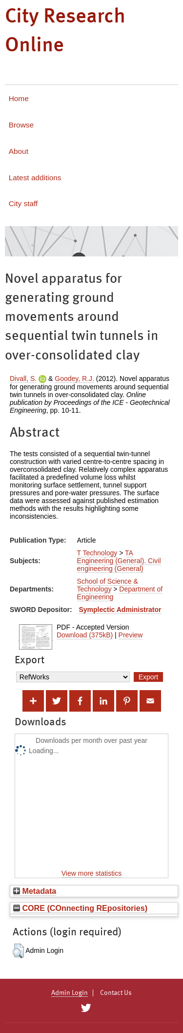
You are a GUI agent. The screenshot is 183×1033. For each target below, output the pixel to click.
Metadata (34, 890)
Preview (131, 635)
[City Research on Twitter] (86, 1008)
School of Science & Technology (107, 585)
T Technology (97, 553)
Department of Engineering (120, 593)
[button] (18, 951)
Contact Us (116, 993)
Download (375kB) (85, 635)
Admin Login (69, 993)
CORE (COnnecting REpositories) (80, 908)
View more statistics (91, 873)
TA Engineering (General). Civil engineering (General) (119, 560)
